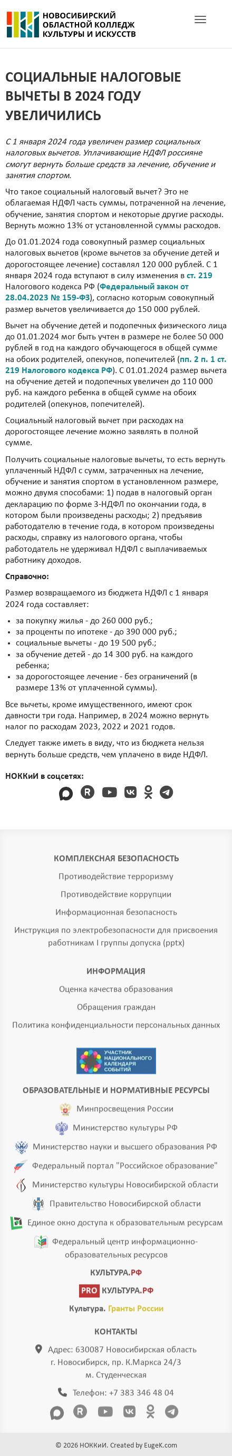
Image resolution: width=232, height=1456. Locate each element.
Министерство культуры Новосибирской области (125, 1188)
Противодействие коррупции (116, 897)
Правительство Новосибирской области (125, 1207)
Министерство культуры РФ (125, 1131)
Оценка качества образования (116, 992)
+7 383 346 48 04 (141, 1396)
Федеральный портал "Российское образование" (125, 1169)
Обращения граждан (116, 1010)
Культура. (116, 1311)
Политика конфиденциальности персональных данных (116, 1028)
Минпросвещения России (124, 1112)
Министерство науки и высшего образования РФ (125, 1150)
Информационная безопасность (116, 915)
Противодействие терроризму (116, 879)
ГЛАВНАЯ (71, 24)
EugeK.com (160, 1446)
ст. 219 (199, 275)
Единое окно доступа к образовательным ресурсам (125, 1226)
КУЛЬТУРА (116, 1276)
